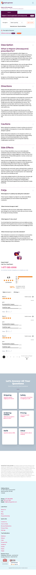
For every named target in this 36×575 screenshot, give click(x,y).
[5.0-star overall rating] (18, 298)
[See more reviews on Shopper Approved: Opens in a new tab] (27, 356)
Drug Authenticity (5, 516)
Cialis (2, 540)
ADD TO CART (30, 22)
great (3, 302)
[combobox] (7, 292)
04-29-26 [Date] (32, 300)
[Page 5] (17, 357)
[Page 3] (10, 357)
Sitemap (3, 530)
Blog (2, 513)
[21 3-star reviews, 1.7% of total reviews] (24, 279)
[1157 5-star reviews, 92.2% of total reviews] (24, 276)
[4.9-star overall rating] (8, 280)
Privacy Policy (4, 528)
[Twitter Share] (9, 311)
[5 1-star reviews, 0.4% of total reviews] (24, 282)
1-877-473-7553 (7, 500)
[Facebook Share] (6, 311)
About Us (3, 509)
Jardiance (3, 544)
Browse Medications (6, 526)
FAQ (2, 511)
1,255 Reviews (8, 282)
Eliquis (2, 548)
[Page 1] (4, 357)
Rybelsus (3, 536)
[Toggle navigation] (33, 3)
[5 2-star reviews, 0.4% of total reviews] (24, 281)
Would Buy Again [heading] (6, 307)
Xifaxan (3, 538)
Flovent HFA (4, 542)
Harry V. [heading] (18, 296)
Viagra (2, 550)
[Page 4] (13, 357)
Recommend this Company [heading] (8, 304)
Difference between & (11, 33)
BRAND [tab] (9, 12)
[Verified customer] (29, 296)
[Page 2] (7, 357)
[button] (18, 45)
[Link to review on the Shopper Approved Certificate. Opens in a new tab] (11, 311)
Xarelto (3, 546)
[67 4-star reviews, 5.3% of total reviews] (24, 278)
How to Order (4, 524)
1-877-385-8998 (9, 498)
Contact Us (4, 521)
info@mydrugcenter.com (10, 502)
